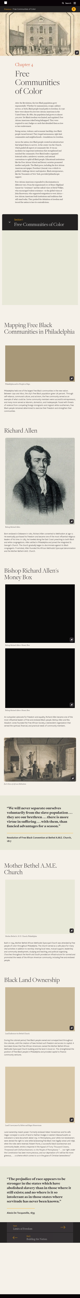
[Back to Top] (74, 9)
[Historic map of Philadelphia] (40, 363)
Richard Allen (20, 430)
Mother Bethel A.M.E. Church (30, 871)
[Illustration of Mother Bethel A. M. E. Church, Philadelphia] (40, 910)
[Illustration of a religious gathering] (40, 760)
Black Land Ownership (32, 983)
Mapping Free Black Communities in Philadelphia (39, 328)
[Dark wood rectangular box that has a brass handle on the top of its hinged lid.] (40, 678)
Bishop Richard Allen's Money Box (31, 573)
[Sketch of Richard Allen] (40, 481)
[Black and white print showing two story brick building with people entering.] (40, 34)
